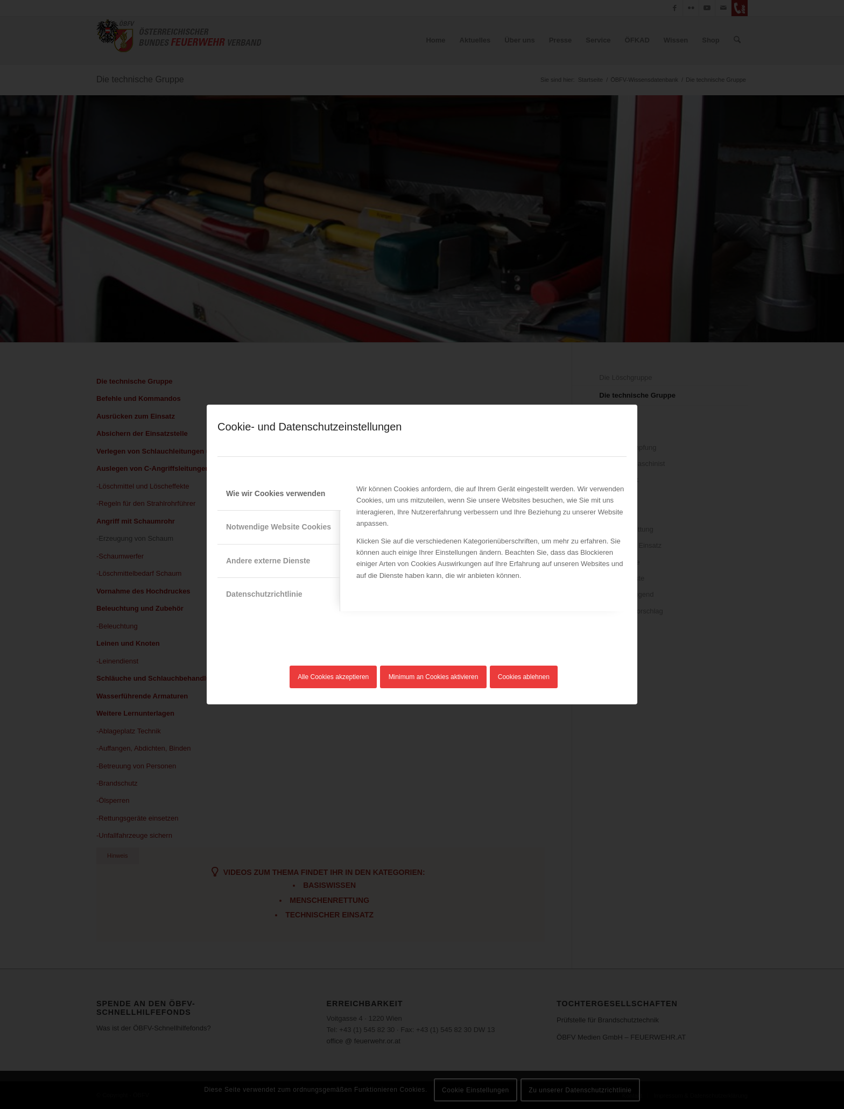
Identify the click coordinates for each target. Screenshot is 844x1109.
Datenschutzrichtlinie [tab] (264, 594)
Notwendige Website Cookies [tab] (278, 526)
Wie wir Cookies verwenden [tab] (275, 493)
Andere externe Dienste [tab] (268, 560)
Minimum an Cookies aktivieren (434, 677)
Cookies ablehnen (524, 677)
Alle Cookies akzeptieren (333, 677)
